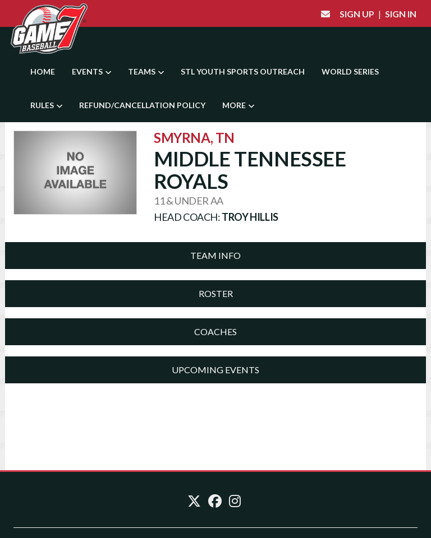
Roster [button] (216, 293)
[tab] (215, 255)
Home (42, 71)
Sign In (400, 13)
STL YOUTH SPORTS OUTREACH (243, 71)
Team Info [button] (215, 255)
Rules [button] (46, 105)
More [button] (238, 105)
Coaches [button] (215, 331)
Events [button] (91, 71)
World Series (350, 71)
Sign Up (357, 13)
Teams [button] (146, 71)
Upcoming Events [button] (215, 369)
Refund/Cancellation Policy (142, 105)
